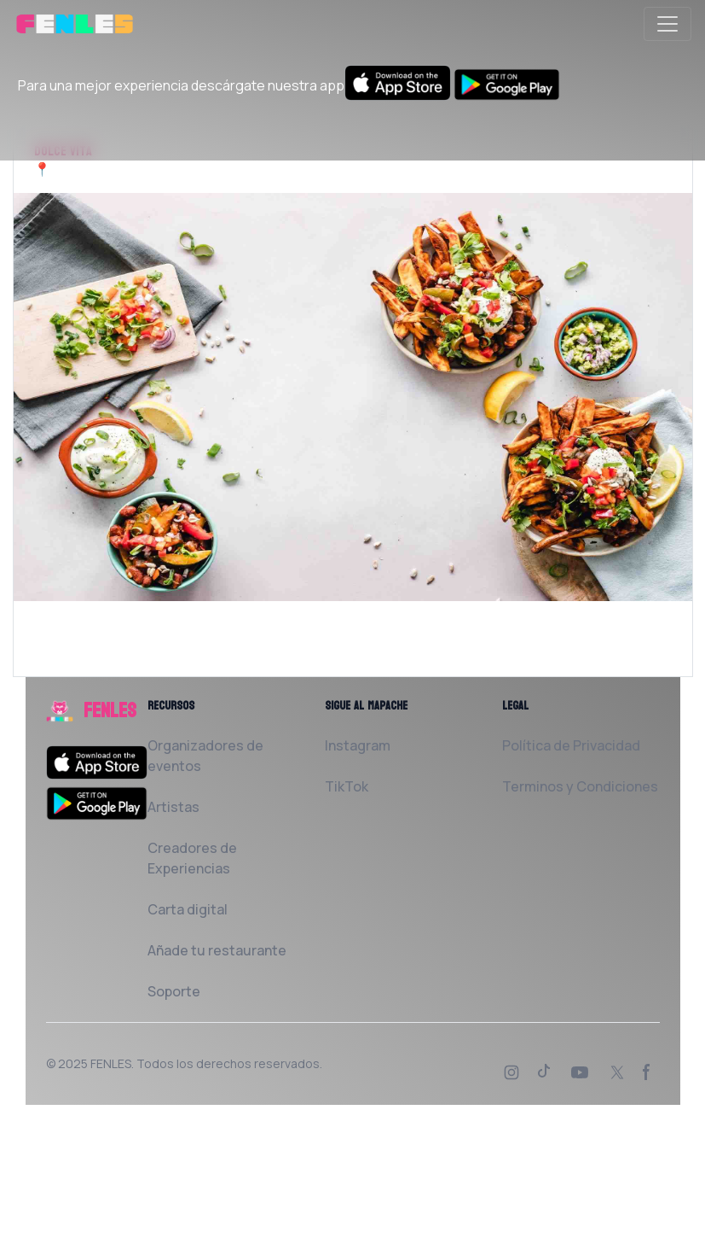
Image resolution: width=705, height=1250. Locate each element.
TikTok (346, 786)
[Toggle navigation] (667, 24)
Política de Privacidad (571, 745)
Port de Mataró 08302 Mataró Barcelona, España (205, 169)
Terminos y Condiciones (580, 786)
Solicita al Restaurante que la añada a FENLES (183, 666)
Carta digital (187, 909)
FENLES (110, 1063)
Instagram (357, 745)
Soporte (173, 991)
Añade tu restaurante (216, 950)
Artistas (173, 806)
